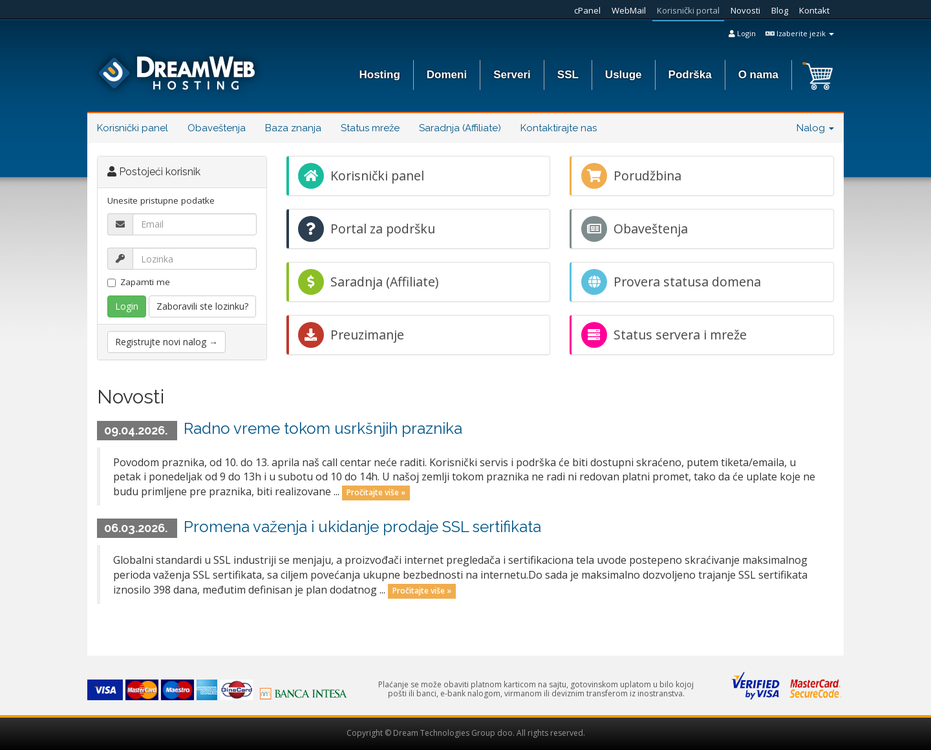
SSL (568, 75)
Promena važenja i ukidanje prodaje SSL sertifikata (362, 526)
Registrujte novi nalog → (166, 342)
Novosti (745, 10)
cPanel (587, 10)
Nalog (815, 128)
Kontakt (814, 10)
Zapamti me (138, 282)
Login (742, 33)
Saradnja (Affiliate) (460, 128)
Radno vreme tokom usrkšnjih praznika (323, 428)
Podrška (690, 75)
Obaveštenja (216, 128)
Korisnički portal (688, 10)
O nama (758, 75)
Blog (779, 10)
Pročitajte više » (376, 492)
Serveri (512, 75)
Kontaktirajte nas (558, 128)
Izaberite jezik (799, 33)
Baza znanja (293, 128)
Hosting (379, 75)
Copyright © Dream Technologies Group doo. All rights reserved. (466, 732)
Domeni (447, 75)
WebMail (629, 10)
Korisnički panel (132, 128)
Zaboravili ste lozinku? (202, 306)
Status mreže (370, 128)
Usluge (623, 75)
